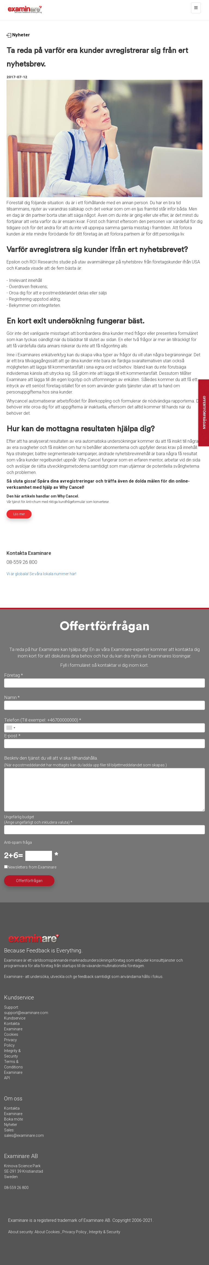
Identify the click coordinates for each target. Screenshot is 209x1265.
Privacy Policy (74, 1232)
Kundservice (14, 1018)
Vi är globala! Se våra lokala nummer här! (41, 574)
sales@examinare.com (24, 1135)
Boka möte (13, 1119)
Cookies (11, 1034)
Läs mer (19, 514)
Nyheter (18, 34)
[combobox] (10, 727)
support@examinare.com (26, 1013)
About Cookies (47, 1232)
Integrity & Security (104, 1232)
